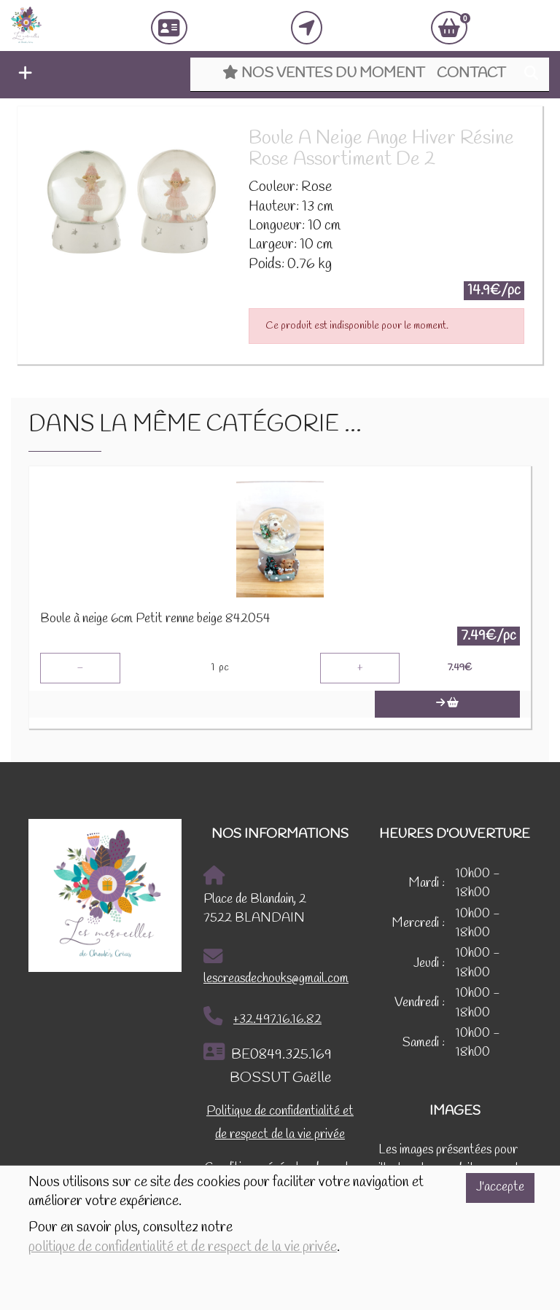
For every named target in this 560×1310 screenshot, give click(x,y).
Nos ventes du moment (323, 73)
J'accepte (500, 1187)
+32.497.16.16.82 (262, 1017)
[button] (21, 75)
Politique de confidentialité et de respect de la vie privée (280, 1123)
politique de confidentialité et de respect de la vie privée (182, 1247)
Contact (471, 73)
